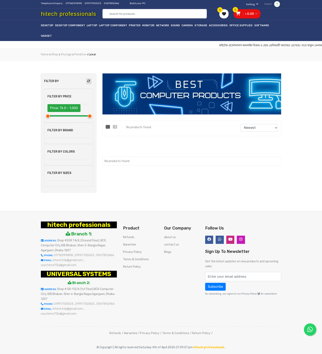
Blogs (167, 252)
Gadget (46, 35)
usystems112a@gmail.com (58, 265)
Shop (54, 54)
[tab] (109, 126)
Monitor (148, 25)
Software (261, 25)
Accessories (218, 25)
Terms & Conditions (136, 259)
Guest (272, 3)
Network (162, 25)
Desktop (47, 25)
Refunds (128, 237)
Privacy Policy (132, 252)
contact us (171, 244)
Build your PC (137, 3)
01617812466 (112, 3)
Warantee (129, 244)
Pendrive (80, 54)
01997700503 (93, 3)
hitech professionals (78, 224)
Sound (175, 25)
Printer (134, 25)
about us (170, 237)
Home (45, 54)
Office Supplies (241, 25)
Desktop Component (70, 25)
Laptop (92, 25)
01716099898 (74, 3)
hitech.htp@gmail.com (68, 260)
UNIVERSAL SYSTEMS (79, 274)
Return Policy (132, 266)
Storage (200, 25)
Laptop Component (113, 25)
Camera (187, 25)
